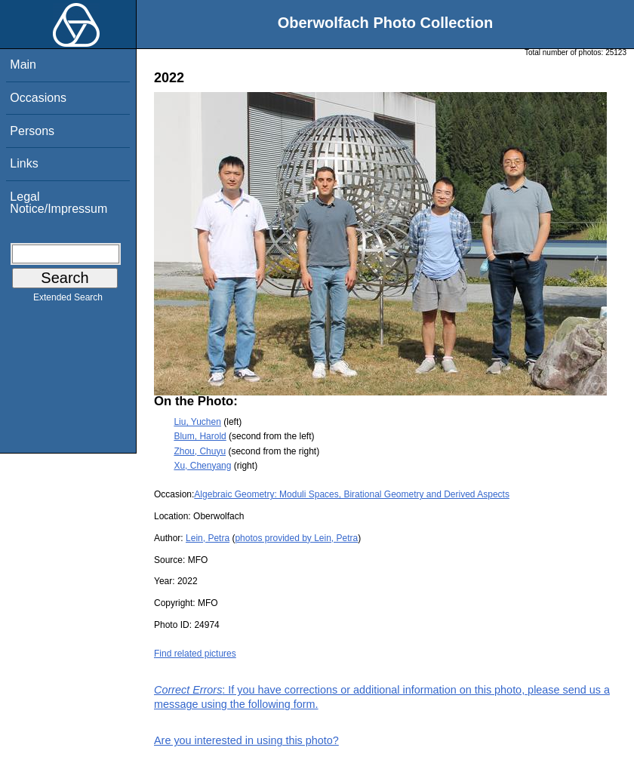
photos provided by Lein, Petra (296, 538)
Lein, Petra (207, 538)
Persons (32, 131)
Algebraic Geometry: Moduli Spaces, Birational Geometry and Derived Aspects (351, 494)
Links (24, 163)
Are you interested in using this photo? (246, 740)
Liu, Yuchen (197, 422)
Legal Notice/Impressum (58, 202)
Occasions (38, 97)
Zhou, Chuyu (200, 451)
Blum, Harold (200, 436)
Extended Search (68, 300)
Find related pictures (195, 653)
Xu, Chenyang (202, 465)
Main (23, 64)
